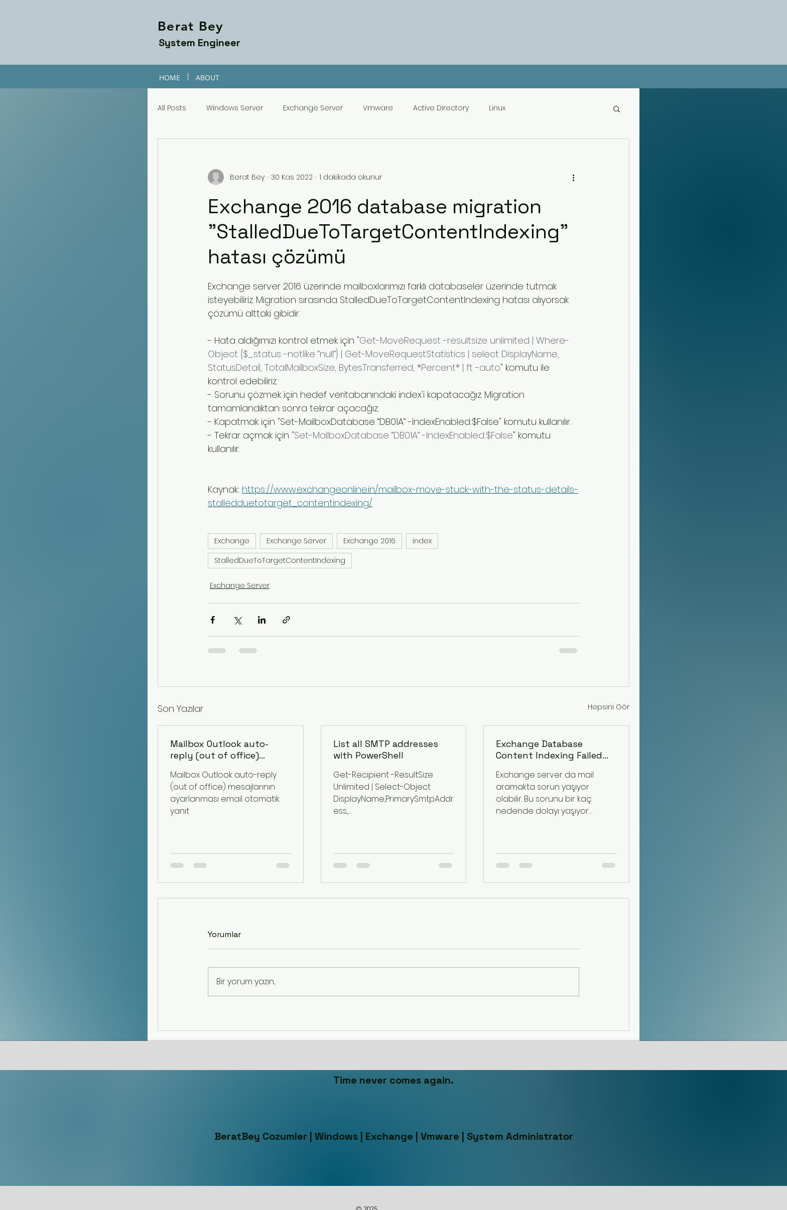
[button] (616, 108)
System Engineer (199, 42)
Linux (497, 108)
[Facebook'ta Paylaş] (212, 620)
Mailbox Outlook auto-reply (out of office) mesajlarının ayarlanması (225, 749)
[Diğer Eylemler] (573, 177)
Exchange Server (313, 108)
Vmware (378, 108)
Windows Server (234, 108)
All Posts (172, 108)
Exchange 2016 (369, 541)
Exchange (231, 541)
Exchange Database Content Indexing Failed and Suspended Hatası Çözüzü (549, 749)
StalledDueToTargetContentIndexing (279, 560)
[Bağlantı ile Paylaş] (286, 620)
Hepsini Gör (608, 707)
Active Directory (441, 108)
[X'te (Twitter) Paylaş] (237, 620)
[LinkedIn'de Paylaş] (262, 620)
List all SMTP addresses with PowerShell (385, 749)
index (422, 541)
